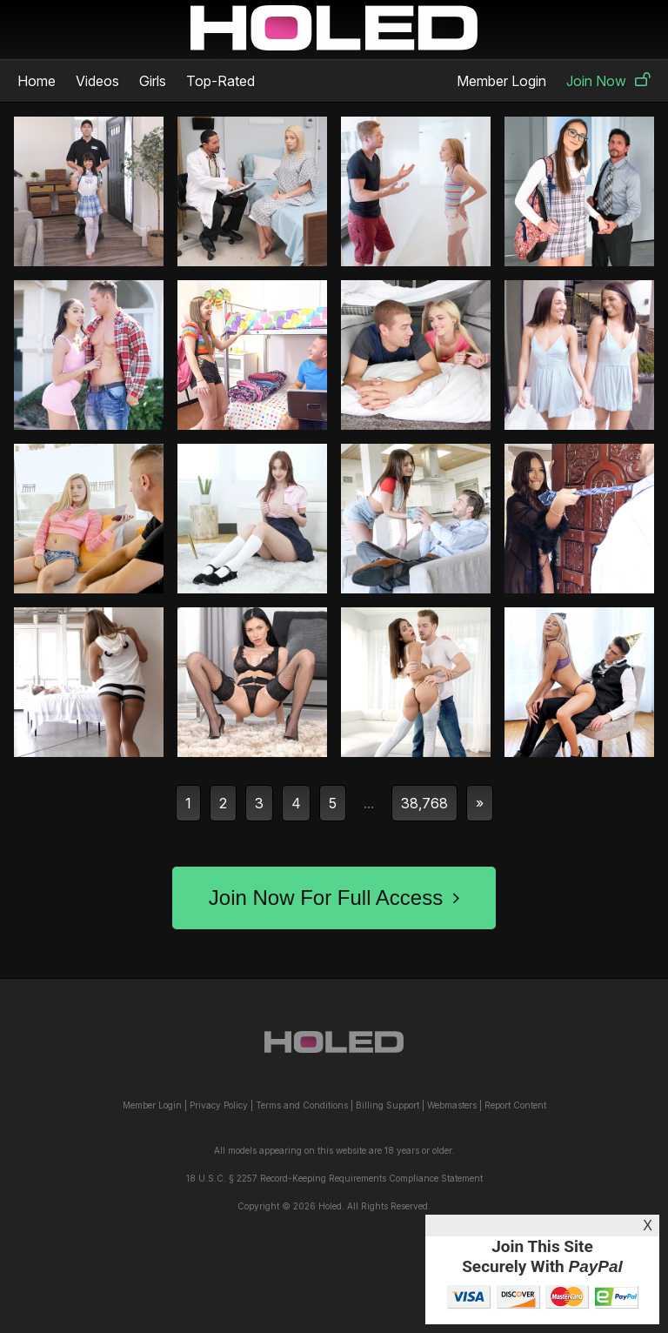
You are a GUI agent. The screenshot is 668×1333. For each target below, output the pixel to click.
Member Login (501, 81)
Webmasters (452, 1105)
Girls (152, 81)
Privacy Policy (219, 1105)
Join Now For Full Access (334, 897)
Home (36, 81)
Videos (97, 81)
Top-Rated (220, 81)
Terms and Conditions (302, 1105)
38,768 (424, 803)
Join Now (608, 81)
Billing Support (387, 1105)
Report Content (515, 1105)
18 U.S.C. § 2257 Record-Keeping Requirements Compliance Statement (334, 1178)
